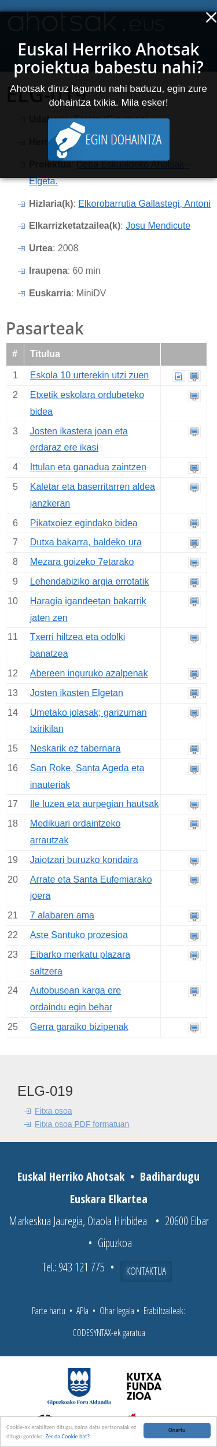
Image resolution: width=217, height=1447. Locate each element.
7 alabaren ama (62, 915)
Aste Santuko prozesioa (79, 935)
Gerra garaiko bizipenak (79, 1027)
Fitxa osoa (53, 1110)
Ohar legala (117, 1310)
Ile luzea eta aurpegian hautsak (94, 804)
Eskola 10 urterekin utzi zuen (89, 375)
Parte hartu (48, 1310)
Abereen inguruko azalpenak (89, 673)
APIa (82, 1310)
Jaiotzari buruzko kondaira (84, 860)
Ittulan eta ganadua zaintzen (88, 467)
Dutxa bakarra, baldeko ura (86, 542)
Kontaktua (146, 1271)
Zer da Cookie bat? (67, 1437)
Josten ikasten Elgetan (76, 693)
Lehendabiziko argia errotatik (89, 581)
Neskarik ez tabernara (75, 748)
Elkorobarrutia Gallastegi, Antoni (144, 204)
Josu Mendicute (158, 225)
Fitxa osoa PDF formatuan (82, 1124)
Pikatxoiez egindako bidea (84, 523)
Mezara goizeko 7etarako (82, 562)
